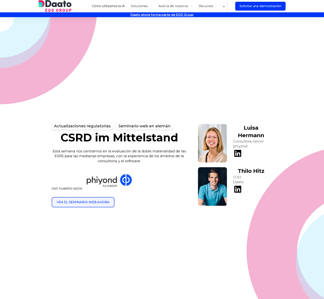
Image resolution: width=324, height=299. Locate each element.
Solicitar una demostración (260, 6)
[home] (55, 6)
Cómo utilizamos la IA (108, 6)
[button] (141, 6)
